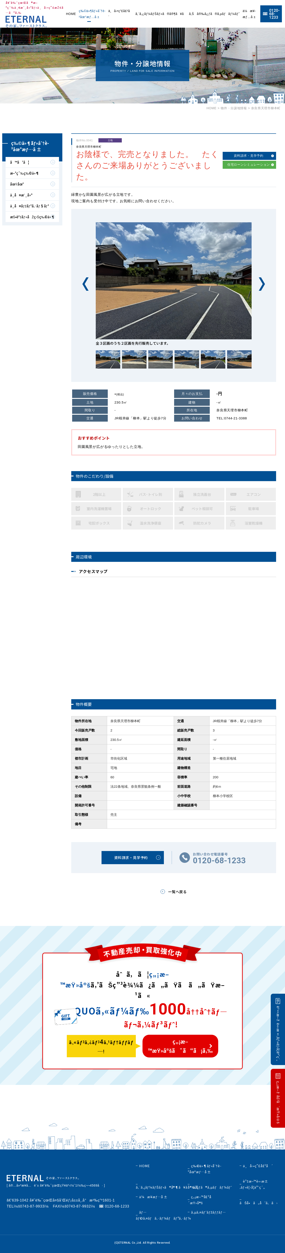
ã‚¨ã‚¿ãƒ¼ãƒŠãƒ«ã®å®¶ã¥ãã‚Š (164, 14)
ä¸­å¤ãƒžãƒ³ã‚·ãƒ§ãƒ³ (29, 206)
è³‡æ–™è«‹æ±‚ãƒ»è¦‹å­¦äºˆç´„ (278, 1033)
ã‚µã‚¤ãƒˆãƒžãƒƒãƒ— (208, 1212)
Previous (85, 284)
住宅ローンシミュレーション (248, 164)
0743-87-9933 (32, 1206)
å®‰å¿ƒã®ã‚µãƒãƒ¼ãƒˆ (218, 14)
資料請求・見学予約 (248, 155)
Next (262, 284)
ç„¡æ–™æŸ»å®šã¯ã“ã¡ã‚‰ (180, 1045)
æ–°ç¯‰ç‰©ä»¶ (24, 173)
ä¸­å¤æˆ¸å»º (21, 195)
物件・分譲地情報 (234, 108)
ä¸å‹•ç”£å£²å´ (258, 1165)
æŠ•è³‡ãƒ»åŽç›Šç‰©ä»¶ (32, 216)
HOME (71, 14)
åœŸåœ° (17, 184)
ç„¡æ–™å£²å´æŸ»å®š (278, 1102)
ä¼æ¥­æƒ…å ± (153, 1196)
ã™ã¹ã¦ (19, 162)
